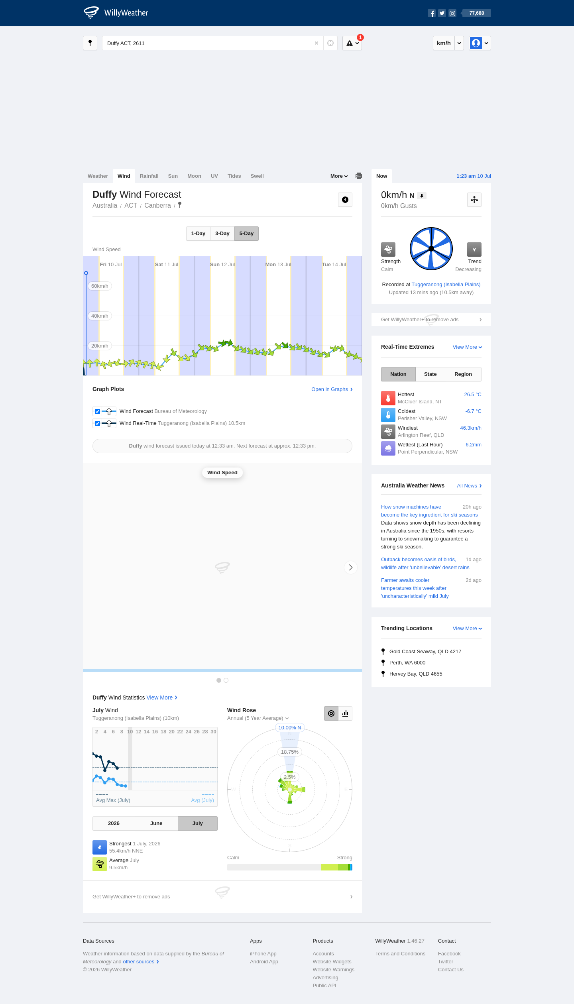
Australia (104, 205)
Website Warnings (333, 970)
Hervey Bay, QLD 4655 (415, 674)
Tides (234, 176)
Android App (264, 962)
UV (214, 176)
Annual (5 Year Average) (255, 718)
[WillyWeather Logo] (120, 13)
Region (463, 374)
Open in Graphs (329, 389)
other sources (138, 962)
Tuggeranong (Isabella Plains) (446, 284)
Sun (173, 176)
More (336, 176)
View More (465, 347)
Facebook (449, 954)
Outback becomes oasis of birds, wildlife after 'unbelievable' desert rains (431, 563)
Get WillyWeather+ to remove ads (419, 319)
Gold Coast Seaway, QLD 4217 (425, 651)
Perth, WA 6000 (407, 663)
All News (467, 486)
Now (381, 176)
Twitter (445, 962)
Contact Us (451, 970)
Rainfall (149, 176)
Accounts (323, 954)
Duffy (180, 205)
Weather (98, 176)
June (156, 823)
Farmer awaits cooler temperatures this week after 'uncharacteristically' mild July (431, 587)
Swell (257, 176)
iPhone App (263, 954)
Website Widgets (332, 962)
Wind (124, 176)
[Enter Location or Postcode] (220, 43)
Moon (194, 176)
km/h (444, 42)
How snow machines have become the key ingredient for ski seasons (431, 527)
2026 (114, 823)
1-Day (198, 233)
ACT (130, 205)
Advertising (325, 977)
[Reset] (316, 43)
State (430, 374)
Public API (324, 985)
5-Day (247, 233)
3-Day (222, 233)
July (198, 823)
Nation (398, 374)
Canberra (157, 205)
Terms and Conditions (400, 954)
